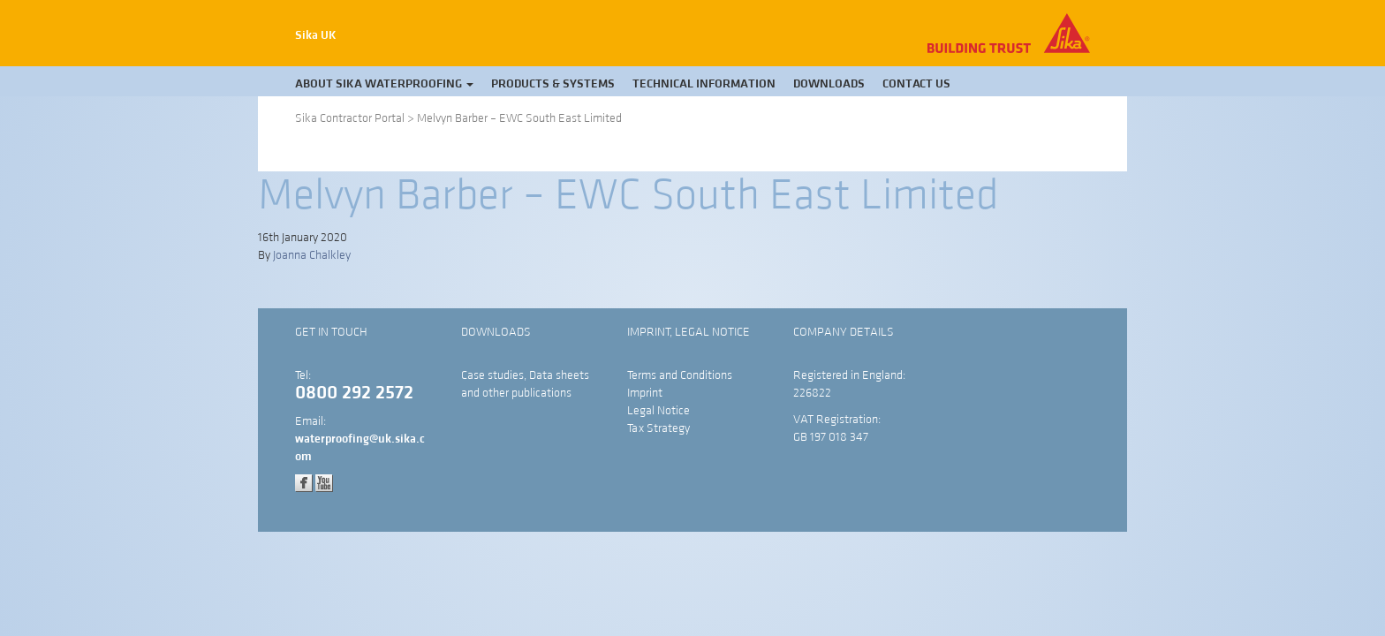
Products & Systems (553, 84)
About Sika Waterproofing (384, 84)
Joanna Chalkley (312, 255)
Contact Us (916, 84)
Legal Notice (658, 411)
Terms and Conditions (679, 375)
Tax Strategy (658, 428)
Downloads (829, 84)
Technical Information (704, 84)
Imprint (644, 393)
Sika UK (316, 35)
